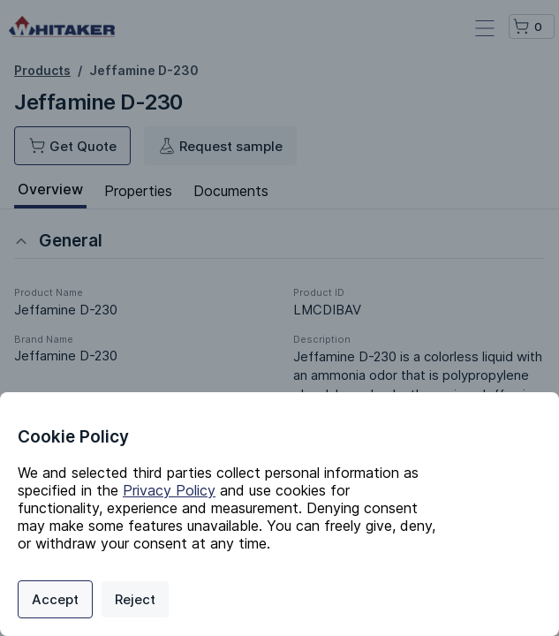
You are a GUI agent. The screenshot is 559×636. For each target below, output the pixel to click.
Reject (135, 599)
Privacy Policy (169, 490)
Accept (55, 599)
